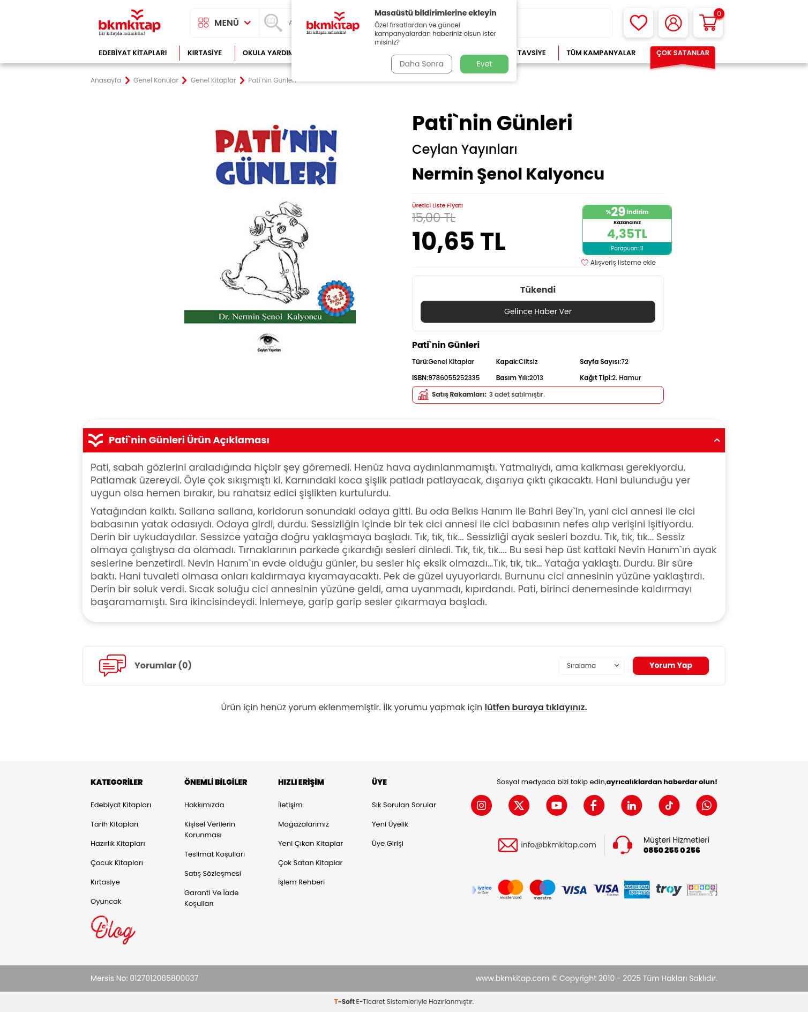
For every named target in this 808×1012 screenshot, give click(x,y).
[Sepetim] (708, 23)
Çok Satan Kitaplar (310, 863)
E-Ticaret (370, 1001)
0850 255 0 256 (672, 850)
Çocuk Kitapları (117, 863)
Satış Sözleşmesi (212, 873)
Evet (484, 63)
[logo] (130, 23)
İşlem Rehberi (301, 882)
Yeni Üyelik (390, 824)
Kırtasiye (205, 52)
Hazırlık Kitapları (118, 843)
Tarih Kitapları (114, 824)
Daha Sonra (422, 63)
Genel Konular (155, 80)
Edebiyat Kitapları (133, 52)
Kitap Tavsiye (521, 52)
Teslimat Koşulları (214, 854)
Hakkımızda (204, 805)
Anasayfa (106, 80)
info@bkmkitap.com (558, 845)
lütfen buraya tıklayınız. (536, 707)
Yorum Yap (670, 665)
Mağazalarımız (303, 824)
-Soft (345, 1001)
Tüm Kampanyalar (600, 52)
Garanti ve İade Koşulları (211, 898)
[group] (270, 237)
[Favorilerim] (638, 23)
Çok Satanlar (682, 52)
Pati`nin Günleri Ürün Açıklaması (404, 440)
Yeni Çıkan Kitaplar (310, 843)
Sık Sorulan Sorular (404, 805)
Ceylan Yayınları (465, 149)
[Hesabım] (673, 23)
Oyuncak (106, 901)
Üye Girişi (387, 843)
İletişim (290, 805)
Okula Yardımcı (272, 52)
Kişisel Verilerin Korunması (209, 829)
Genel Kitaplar (213, 80)
